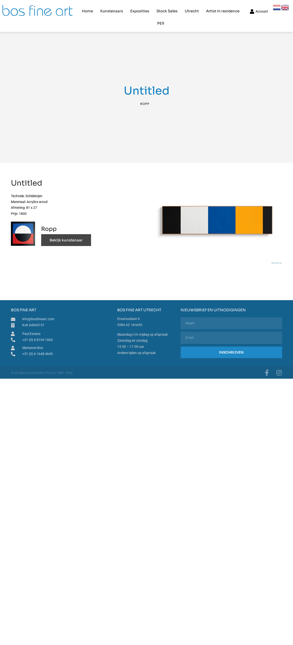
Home (79, 8)
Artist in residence (215, 8)
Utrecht (184, 8)
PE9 (242, 8)
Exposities (132, 8)
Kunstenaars (104, 8)
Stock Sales (159, 8)
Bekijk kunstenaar (66, 235)
